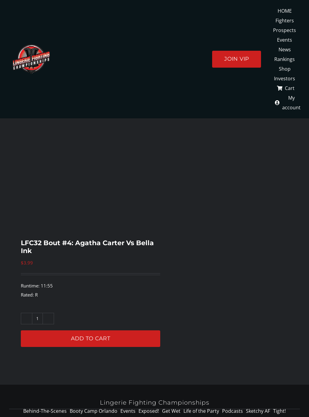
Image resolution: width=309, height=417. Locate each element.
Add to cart (90, 338)
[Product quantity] (37, 318)
